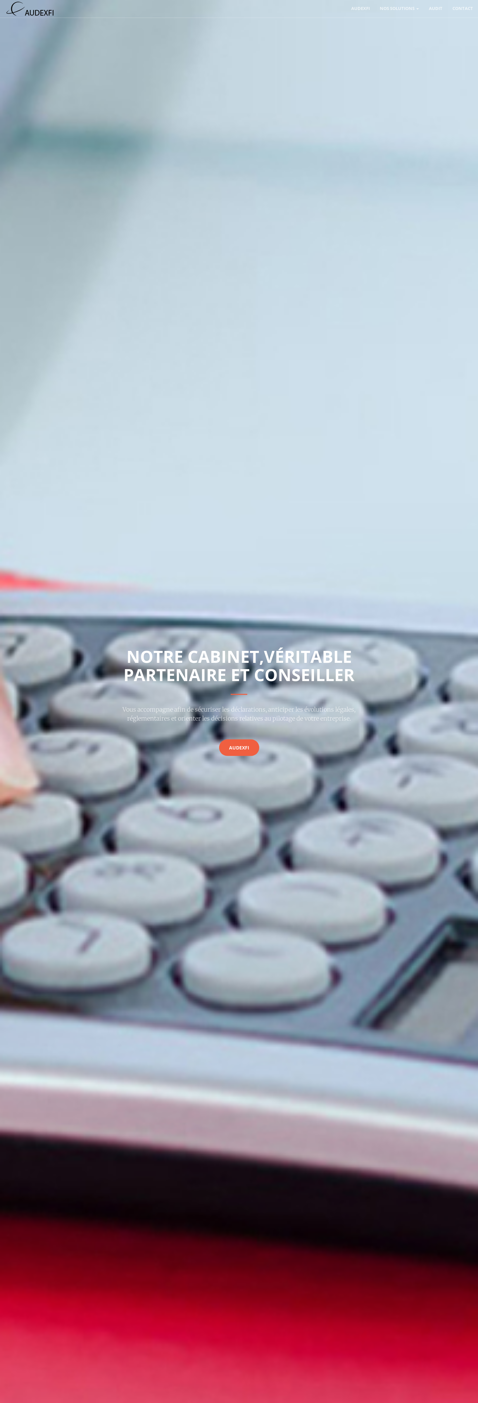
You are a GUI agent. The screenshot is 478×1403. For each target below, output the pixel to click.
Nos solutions (399, 8)
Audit (435, 8)
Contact (462, 8)
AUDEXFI (360, 8)
